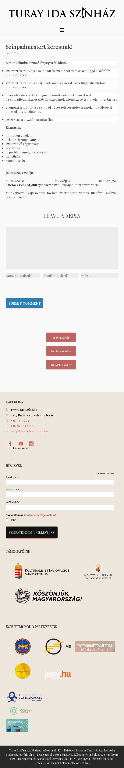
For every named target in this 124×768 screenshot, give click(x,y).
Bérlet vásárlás (61, 351)
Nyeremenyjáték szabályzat (33, 759)
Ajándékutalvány (61, 365)
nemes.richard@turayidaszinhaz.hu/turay (39, 185)
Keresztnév (12, 489)
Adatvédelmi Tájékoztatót (40, 515)
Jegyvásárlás (61, 337)
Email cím (13, 477)
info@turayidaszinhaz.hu (29, 431)
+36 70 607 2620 (22, 426)
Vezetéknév (12, 502)
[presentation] (34, 287)
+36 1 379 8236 (20, 420)
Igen (13, 519)
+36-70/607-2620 (78, 759)
